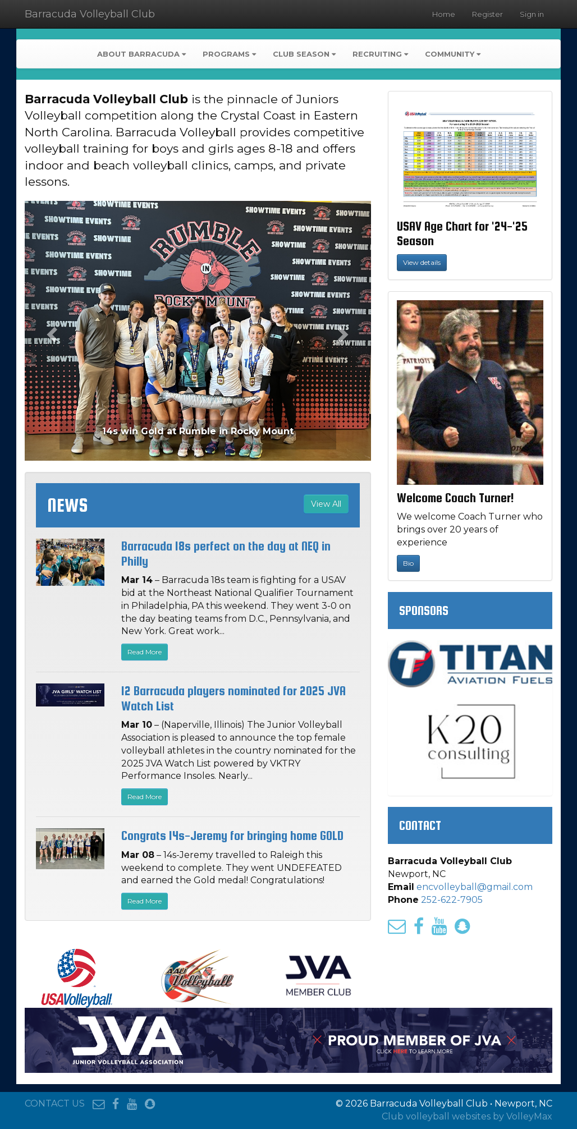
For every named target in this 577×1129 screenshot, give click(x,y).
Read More (144, 652)
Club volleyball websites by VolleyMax (467, 1116)
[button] (50, 330)
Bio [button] (408, 563)
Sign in (532, 14)
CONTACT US (55, 1103)
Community (452, 53)
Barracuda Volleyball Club (90, 14)
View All (326, 504)
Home (443, 14)
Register (487, 14)
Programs (229, 53)
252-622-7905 (452, 899)
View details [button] (422, 262)
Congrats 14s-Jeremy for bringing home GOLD (232, 835)
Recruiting (380, 53)
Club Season (304, 53)
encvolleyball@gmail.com (474, 887)
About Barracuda (141, 53)
